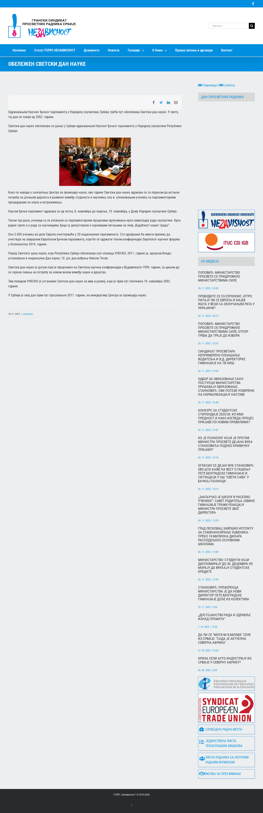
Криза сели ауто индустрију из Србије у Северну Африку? (224, 660)
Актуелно (28, 314)
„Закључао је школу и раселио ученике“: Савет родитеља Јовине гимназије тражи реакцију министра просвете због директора (226, 505)
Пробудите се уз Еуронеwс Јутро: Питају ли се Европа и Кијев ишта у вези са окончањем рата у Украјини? (226, 302)
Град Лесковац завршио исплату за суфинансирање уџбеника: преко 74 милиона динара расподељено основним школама (225, 536)
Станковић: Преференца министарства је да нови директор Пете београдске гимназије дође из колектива (223, 593)
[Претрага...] (229, 26)
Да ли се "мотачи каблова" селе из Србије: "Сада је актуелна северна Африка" (224, 639)
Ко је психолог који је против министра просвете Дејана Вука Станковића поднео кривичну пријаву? (225, 444)
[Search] (252, 26)
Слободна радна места (220, 729)
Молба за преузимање (220, 773)
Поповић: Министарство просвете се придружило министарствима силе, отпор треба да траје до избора (223, 329)
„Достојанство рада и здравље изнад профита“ (224, 617)
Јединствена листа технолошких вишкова (220, 743)
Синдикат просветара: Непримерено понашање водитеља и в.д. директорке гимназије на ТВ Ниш (221, 357)
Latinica (227, 85)
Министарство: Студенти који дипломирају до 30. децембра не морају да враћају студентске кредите (225, 566)
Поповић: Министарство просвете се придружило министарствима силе (219, 276)
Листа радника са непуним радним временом (224, 759)
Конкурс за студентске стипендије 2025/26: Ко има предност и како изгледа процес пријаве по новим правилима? (226, 416)
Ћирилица (207, 85)
